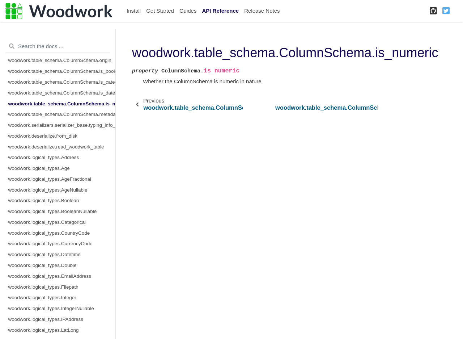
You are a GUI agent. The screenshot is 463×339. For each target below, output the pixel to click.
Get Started (160, 11)
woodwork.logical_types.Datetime (44, 254)
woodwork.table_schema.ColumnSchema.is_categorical (62, 82)
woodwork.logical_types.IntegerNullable (51, 308)
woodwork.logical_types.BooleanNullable (52, 211)
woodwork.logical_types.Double (42, 265)
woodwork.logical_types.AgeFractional (50, 179)
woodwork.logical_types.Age (39, 168)
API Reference (220, 11)
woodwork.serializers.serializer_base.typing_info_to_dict (62, 125)
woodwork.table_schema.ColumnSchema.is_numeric (62, 103)
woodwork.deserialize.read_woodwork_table (56, 147)
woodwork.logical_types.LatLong (43, 330)
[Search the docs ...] (57, 46)
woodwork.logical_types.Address (43, 157)
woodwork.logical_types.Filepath (43, 287)
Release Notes (262, 11)
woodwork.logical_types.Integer (42, 297)
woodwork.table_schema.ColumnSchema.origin (59, 60)
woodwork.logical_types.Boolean (43, 200)
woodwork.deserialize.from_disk (42, 136)
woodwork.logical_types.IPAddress (46, 319)
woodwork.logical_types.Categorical (47, 222)
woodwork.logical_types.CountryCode (49, 233)
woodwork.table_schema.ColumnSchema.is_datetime (62, 93)
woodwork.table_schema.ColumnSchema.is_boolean (62, 71)
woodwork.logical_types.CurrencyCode (50, 243)
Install (134, 11)
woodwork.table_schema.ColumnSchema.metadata (62, 114)
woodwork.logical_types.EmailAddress (50, 276)
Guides (188, 11)
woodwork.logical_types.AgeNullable (48, 190)
